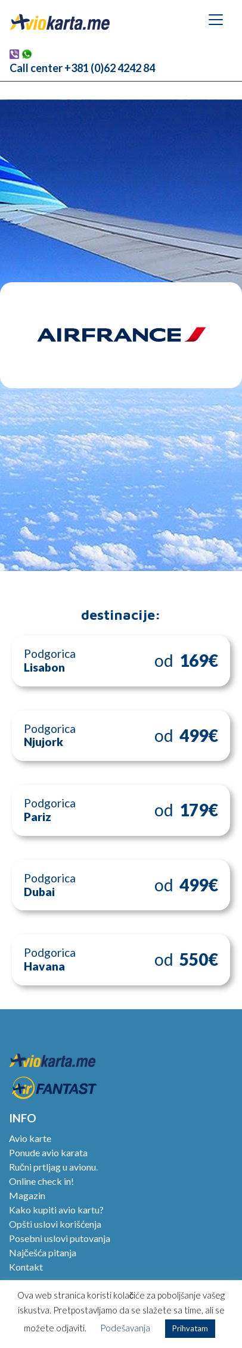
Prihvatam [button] (190, 1328)
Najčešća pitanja (42, 1252)
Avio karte (30, 1138)
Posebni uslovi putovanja (59, 1238)
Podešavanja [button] (125, 1327)
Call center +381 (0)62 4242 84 (82, 67)
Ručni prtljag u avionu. (53, 1166)
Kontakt (26, 1266)
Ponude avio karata (48, 1152)
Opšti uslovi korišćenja (55, 1224)
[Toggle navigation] (215, 20)
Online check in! (41, 1181)
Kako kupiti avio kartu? (56, 1209)
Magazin (27, 1195)
